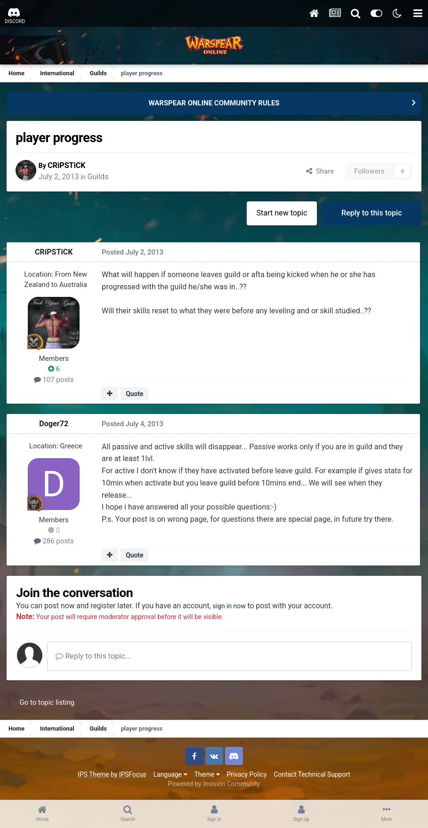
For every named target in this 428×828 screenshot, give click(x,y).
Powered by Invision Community (214, 785)
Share (319, 171)
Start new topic (281, 213)
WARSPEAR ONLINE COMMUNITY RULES (213, 103)
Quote (135, 394)
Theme (207, 776)
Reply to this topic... (98, 657)
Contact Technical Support (312, 776)
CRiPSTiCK (72, 165)
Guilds (103, 177)
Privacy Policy (247, 776)
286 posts (54, 542)
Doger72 (54, 424)
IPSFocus (132, 776)
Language (170, 776)
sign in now (237, 607)
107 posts (54, 380)
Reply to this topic (371, 213)
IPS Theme (93, 776)
